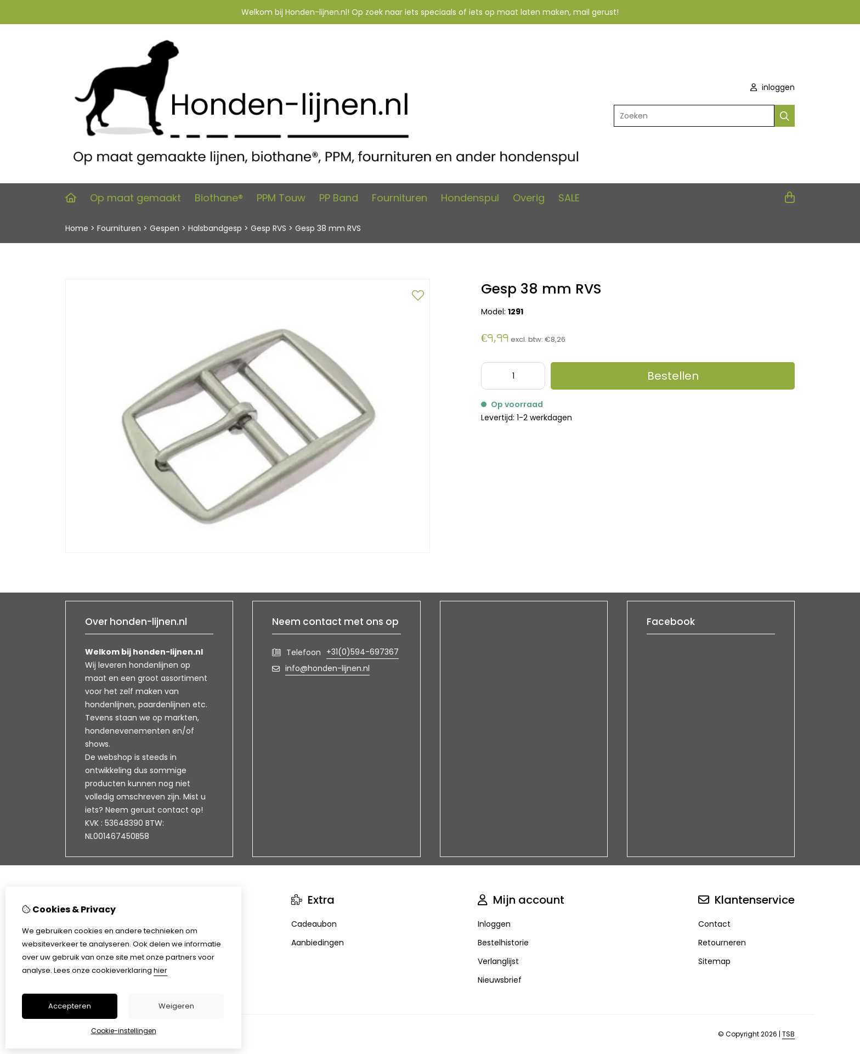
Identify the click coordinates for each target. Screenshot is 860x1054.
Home (76, 228)
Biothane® (219, 198)
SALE (569, 198)
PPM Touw (281, 198)
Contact (714, 923)
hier (160, 970)
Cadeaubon (314, 923)
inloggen (772, 87)
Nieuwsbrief (500, 979)
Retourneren (722, 942)
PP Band (338, 198)
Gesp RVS (268, 228)
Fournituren (399, 198)
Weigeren (176, 1006)
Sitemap (714, 961)
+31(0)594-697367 (362, 651)
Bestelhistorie (503, 942)
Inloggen (494, 923)
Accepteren (69, 1006)
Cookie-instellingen (123, 1030)
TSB (788, 1034)
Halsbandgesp (215, 228)
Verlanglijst (498, 961)
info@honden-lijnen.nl (327, 668)
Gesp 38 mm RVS (328, 228)
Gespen (164, 228)
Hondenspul (470, 198)
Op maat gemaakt (135, 198)
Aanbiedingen (317, 942)
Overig (529, 198)
